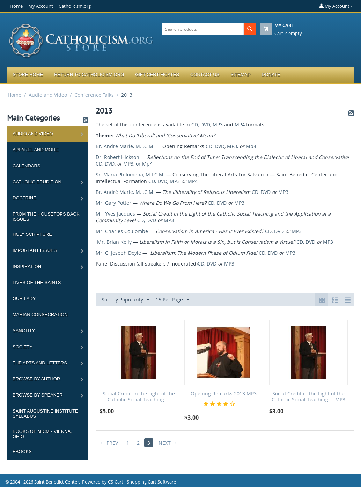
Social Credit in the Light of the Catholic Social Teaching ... (139, 397)
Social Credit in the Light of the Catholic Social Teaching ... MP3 (308, 397)
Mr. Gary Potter (113, 202)
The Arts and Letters (40, 362)
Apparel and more (35, 149)
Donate (270, 74)
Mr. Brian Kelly (114, 242)
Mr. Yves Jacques (115, 213)
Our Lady (24, 298)
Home (16, 6)
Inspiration (27, 266)
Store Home (28, 74)
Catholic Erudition (37, 181)
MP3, (232, 146)
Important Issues (35, 250)
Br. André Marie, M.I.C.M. (125, 146)
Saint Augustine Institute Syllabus (45, 413)
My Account (40, 6)
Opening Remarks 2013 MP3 (224, 394)
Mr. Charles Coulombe (122, 231)
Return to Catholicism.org (89, 74)
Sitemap (240, 74)
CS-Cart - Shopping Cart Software (142, 482)
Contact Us (204, 74)
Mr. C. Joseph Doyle (118, 252)
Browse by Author (36, 378)
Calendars (26, 165)
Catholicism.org (75, 6)
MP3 (218, 124)
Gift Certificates (157, 74)
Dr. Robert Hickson (117, 157)
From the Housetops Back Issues (46, 216)
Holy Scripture (32, 234)
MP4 (239, 124)
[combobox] (203, 29)
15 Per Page (172, 300)
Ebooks (22, 451)
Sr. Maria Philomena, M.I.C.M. (130, 174)
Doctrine (24, 198)
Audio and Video (48, 95)
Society (22, 346)
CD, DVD (200, 124)
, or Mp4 (143, 163)
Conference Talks (94, 95)
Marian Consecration (40, 314)
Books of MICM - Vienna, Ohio (42, 434)
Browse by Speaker (38, 395)
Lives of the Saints (37, 282)
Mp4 (251, 146)
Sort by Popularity (125, 300)
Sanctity (24, 330)
